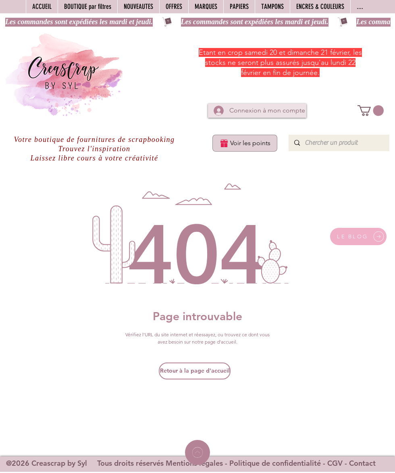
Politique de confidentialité (275, 463)
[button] (371, 110)
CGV (335, 463)
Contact (362, 463)
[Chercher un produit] (338, 143)
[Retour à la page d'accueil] (195, 371)
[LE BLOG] (358, 236)
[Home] (197, 452)
